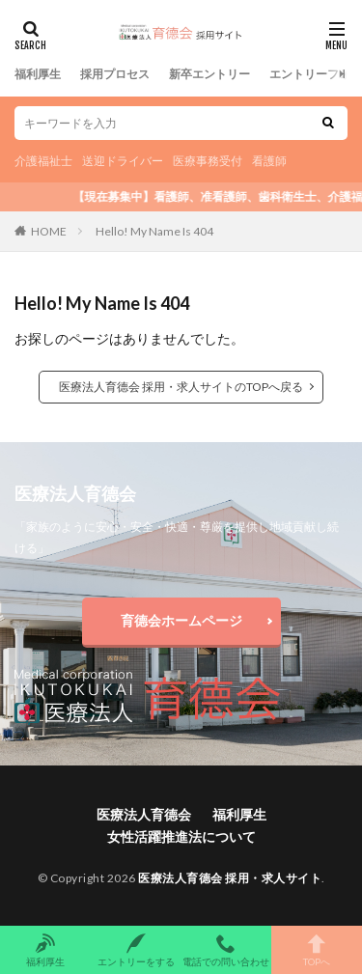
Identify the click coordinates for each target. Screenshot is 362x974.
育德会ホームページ (181, 620)
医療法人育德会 (144, 814)
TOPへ (316, 949)
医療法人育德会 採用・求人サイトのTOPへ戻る (181, 386)
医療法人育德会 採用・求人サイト (229, 878)
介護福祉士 (43, 160)
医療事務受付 (207, 160)
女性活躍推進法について (181, 836)
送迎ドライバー (122, 160)
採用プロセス (115, 74)
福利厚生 (37, 74)
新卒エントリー (209, 74)
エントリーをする (136, 949)
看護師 (269, 160)
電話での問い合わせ (226, 949)
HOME (49, 231)
